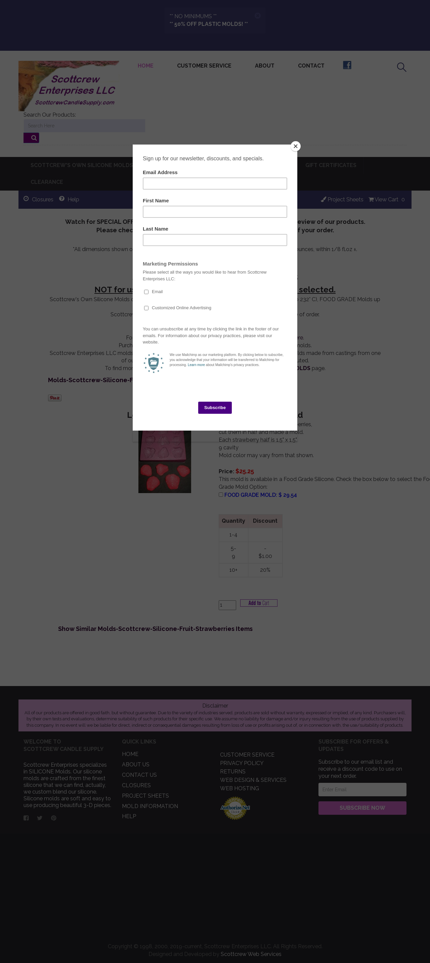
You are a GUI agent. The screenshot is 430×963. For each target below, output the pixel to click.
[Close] (296, 146)
